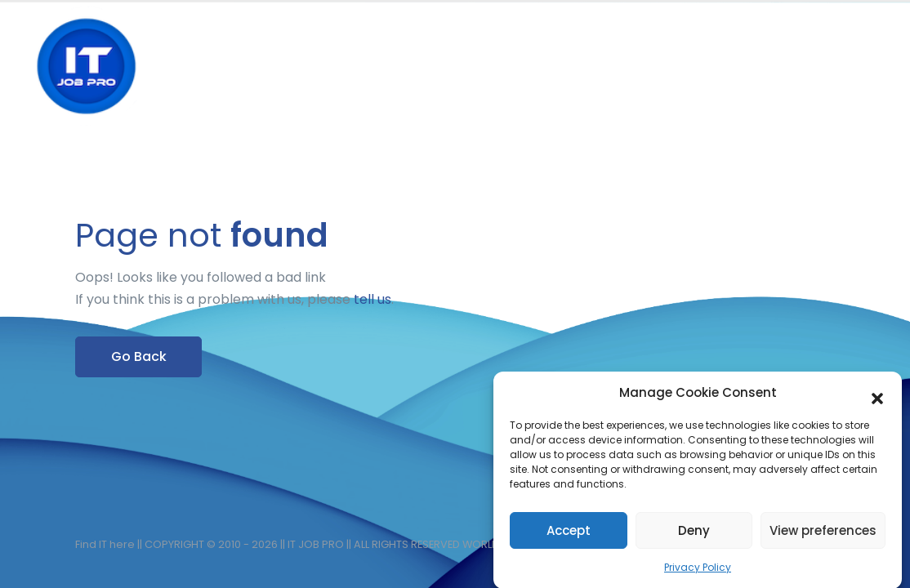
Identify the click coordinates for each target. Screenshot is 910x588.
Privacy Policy (697, 574)
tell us (372, 299)
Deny (694, 536)
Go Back (139, 356)
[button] (877, 399)
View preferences (823, 536)
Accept (568, 536)
